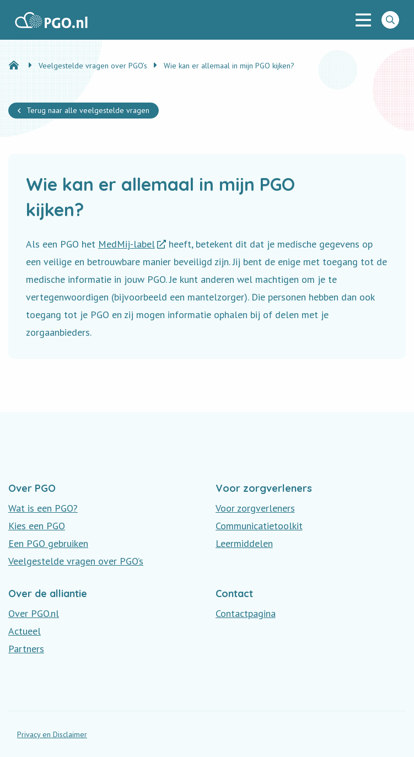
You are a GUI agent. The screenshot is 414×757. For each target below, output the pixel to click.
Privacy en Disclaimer (52, 734)
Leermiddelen (244, 543)
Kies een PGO (36, 525)
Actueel (24, 631)
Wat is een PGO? (43, 508)
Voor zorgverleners (255, 508)
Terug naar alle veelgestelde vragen (87, 110)
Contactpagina (246, 613)
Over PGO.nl (33, 613)
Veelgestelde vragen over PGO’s (75, 561)
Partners (26, 648)
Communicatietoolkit (259, 525)
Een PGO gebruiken (48, 543)
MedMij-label (126, 244)
